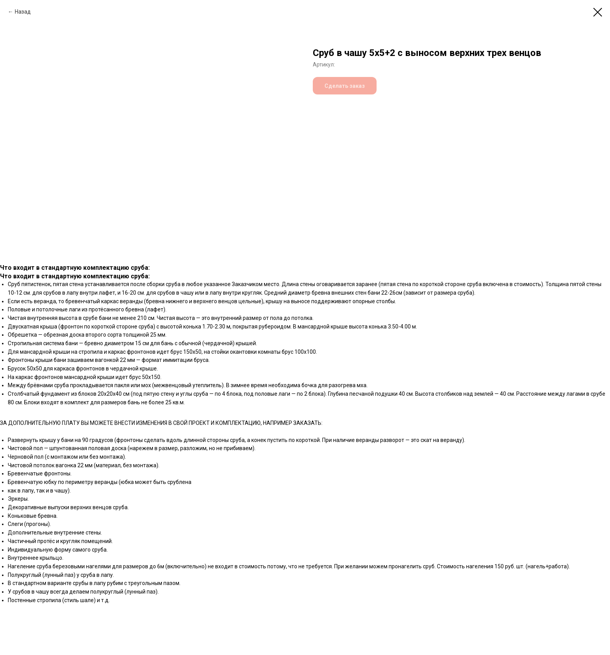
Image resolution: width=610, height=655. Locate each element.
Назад (23, 12)
